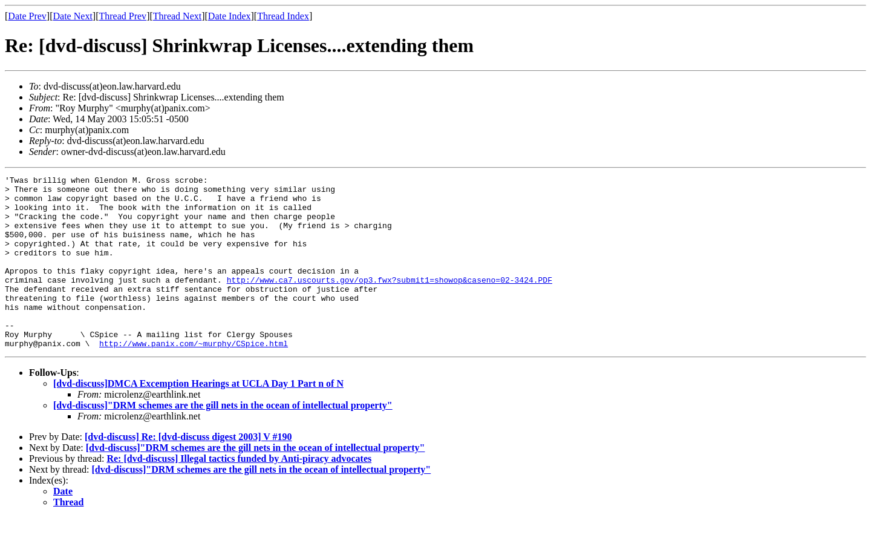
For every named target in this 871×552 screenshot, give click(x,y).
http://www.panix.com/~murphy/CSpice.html (193, 377)
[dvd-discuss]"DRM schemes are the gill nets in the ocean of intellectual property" (223, 440)
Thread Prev (122, 16)
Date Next (73, 16)
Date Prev (27, 16)
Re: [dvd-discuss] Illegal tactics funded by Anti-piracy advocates (238, 493)
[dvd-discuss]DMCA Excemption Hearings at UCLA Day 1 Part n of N (198, 418)
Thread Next (177, 16)
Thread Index (283, 16)
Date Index (229, 16)
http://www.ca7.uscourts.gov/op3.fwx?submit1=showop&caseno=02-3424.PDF (389, 301)
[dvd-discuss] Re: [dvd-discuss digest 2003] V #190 (188, 471)
